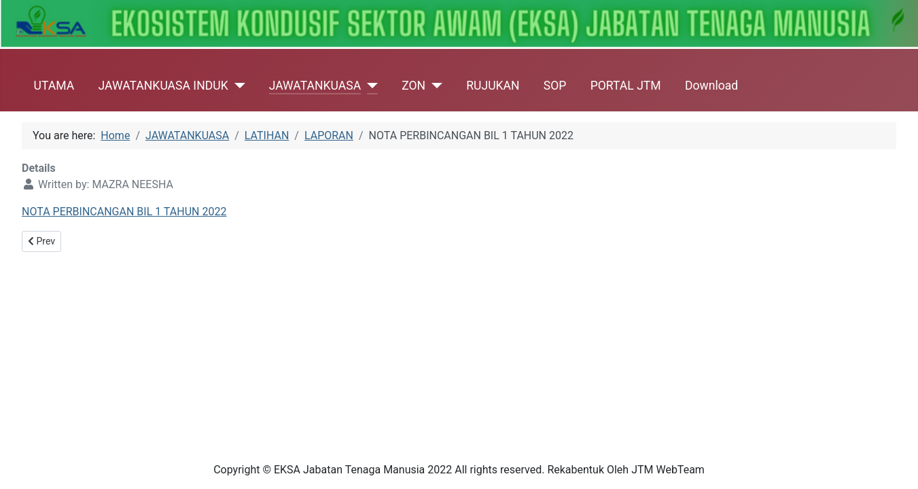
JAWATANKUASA (315, 85)
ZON (413, 85)
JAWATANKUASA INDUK (163, 85)
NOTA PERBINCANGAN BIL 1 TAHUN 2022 (124, 211)
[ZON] (433, 85)
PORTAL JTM (625, 85)
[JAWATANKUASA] (369, 85)
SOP (555, 85)
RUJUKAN (492, 85)
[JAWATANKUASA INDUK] (236, 85)
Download (711, 85)
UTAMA (54, 85)
